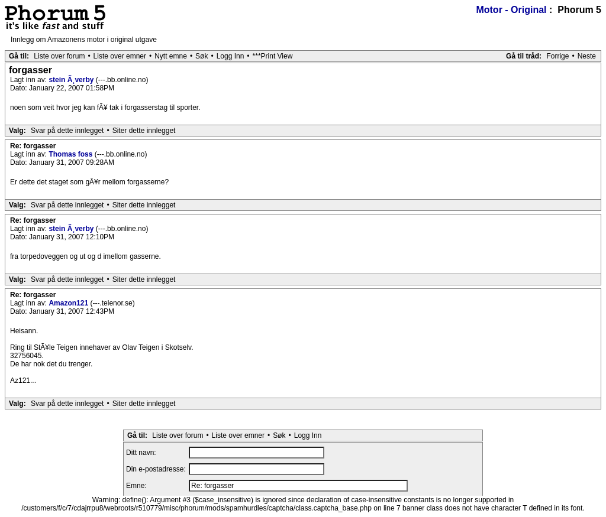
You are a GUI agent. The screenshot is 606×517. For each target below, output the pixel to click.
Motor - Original (511, 10)
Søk (201, 56)
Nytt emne (170, 56)
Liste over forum (59, 56)
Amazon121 (69, 303)
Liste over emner (120, 56)
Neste (587, 56)
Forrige (557, 56)
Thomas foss (71, 154)
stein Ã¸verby (72, 80)
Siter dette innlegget (144, 130)
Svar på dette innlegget (67, 130)
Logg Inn (230, 56)
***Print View (273, 56)
